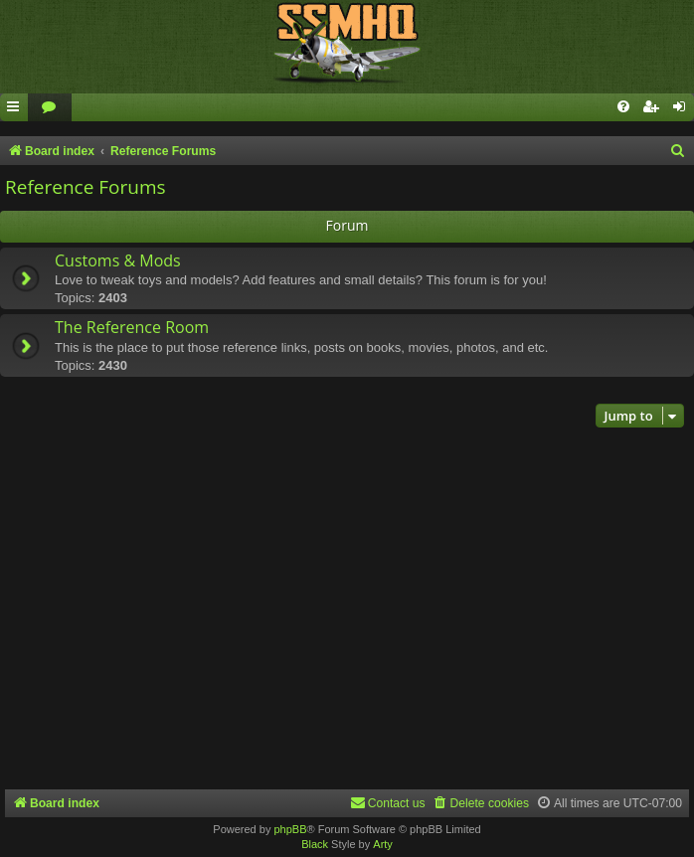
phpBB (289, 829)
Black (314, 844)
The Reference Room (132, 327)
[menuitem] (50, 107)
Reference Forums (85, 187)
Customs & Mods (118, 260)
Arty (383, 844)
